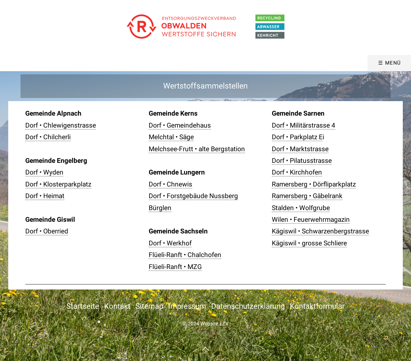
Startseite (82, 306)
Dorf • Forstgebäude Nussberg (193, 196)
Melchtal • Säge (171, 137)
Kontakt (117, 306)
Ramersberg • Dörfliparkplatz (314, 184)
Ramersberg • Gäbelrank (307, 196)
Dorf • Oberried (46, 231)
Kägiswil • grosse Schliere (309, 243)
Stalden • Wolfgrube (301, 208)
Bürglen (160, 208)
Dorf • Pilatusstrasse (302, 160)
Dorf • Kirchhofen (297, 172)
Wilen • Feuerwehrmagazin (311, 219)
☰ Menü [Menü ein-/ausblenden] (389, 63)
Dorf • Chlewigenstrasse (60, 125)
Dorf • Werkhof (170, 243)
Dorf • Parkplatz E (297, 137)
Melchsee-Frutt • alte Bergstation (197, 149)
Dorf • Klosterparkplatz (58, 184)
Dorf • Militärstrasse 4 (303, 125)
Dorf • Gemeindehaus (180, 125)
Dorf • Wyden (44, 172)
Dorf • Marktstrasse (300, 149)
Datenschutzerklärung (248, 306)
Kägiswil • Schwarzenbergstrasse (320, 231)
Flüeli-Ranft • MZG (175, 267)
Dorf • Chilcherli (48, 137)
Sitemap (149, 306)
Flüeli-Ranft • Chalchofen (185, 255)
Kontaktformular (317, 306)
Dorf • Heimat (44, 196)
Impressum (187, 306)
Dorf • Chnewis (170, 184)
